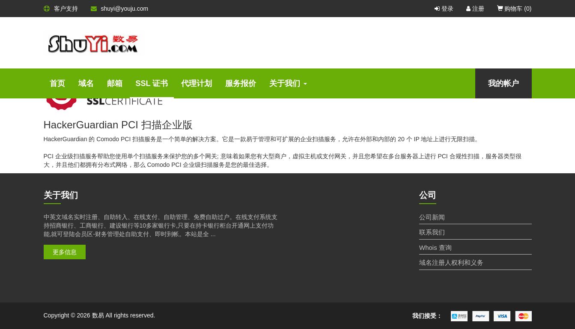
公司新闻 (432, 217)
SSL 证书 (152, 83)
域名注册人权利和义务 (451, 262)
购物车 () (514, 8)
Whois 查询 (435, 247)
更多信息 (65, 252)
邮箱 (114, 83)
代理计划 (196, 83)
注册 (475, 8)
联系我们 (432, 232)
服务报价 (240, 83)
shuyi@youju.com (120, 8)
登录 (444, 8)
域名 (86, 83)
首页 (57, 83)
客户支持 (61, 8)
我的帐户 (503, 83)
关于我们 (288, 83)
